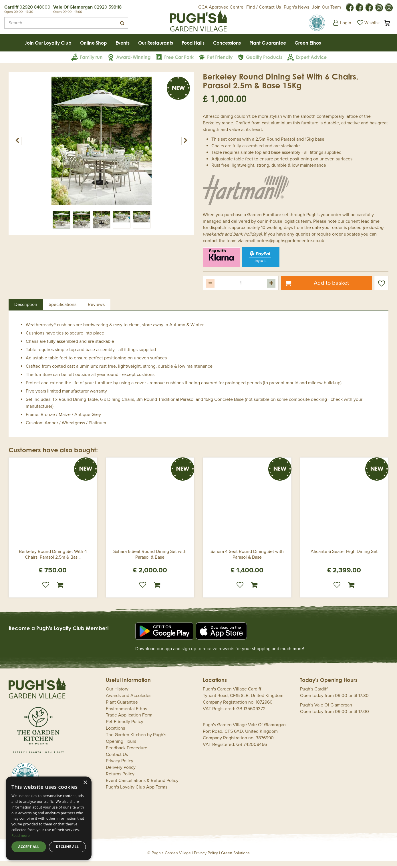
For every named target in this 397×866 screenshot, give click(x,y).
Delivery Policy (121, 772)
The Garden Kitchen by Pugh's (136, 739)
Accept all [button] (28, 846)
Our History (117, 694)
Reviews (96, 309)
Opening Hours (121, 746)
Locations (115, 733)
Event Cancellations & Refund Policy (142, 785)
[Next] (186, 146)
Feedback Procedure (126, 753)
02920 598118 (108, 7)
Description (25, 309)
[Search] (66, 23)
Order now (60, 589)
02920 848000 (34, 7)
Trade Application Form (129, 720)
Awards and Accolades (128, 700)
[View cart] (387, 23)
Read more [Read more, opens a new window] (20, 835)
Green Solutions (235, 857)
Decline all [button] (67, 846)
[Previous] (17, 146)
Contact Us (117, 759)
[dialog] (49, 818)
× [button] (85, 783)
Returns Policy (120, 779)
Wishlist (45, 589)
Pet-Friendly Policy (124, 726)
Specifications (62, 309)
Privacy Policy (119, 766)
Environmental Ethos (126, 713)
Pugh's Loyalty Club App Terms (136, 792)
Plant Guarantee (122, 707)
